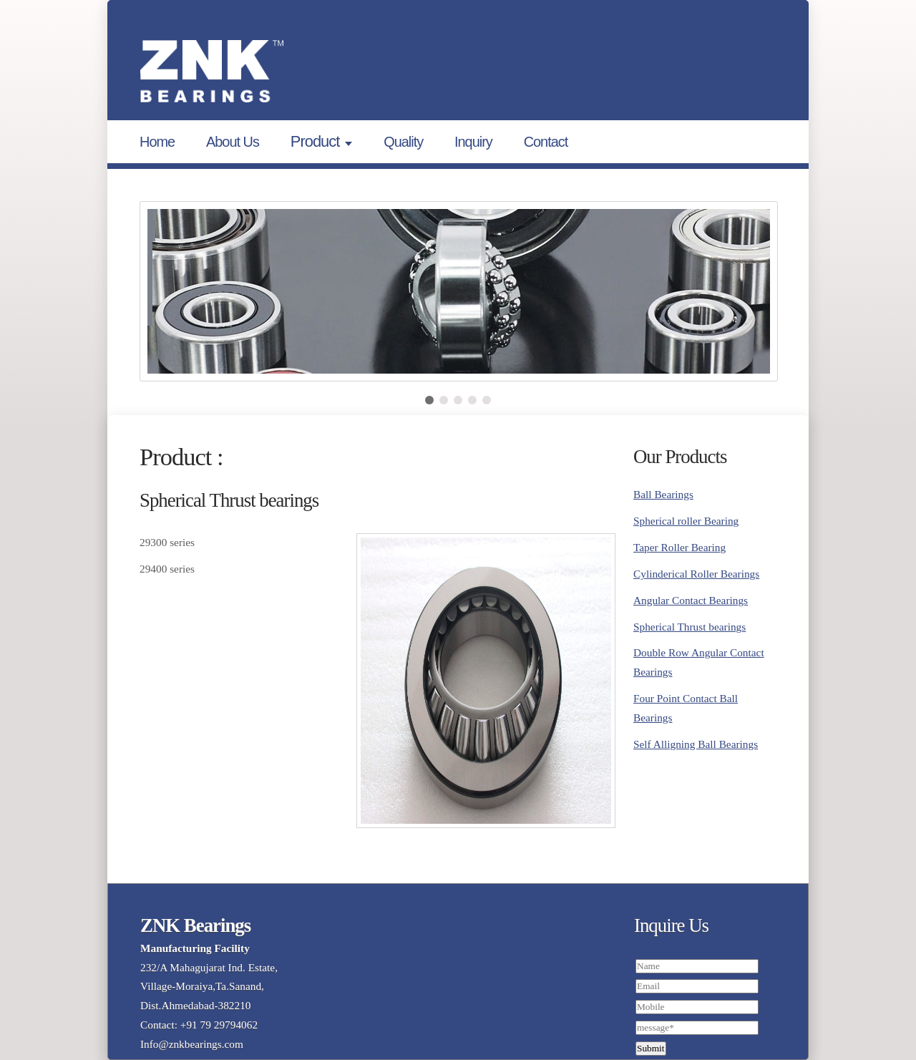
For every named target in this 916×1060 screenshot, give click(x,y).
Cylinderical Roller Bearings (696, 574)
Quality (403, 142)
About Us (232, 142)
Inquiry (473, 142)
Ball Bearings (663, 494)
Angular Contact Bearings (690, 600)
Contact (546, 142)
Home (157, 142)
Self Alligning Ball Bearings (695, 744)
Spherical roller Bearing (686, 521)
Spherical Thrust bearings (689, 627)
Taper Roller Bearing (679, 547)
